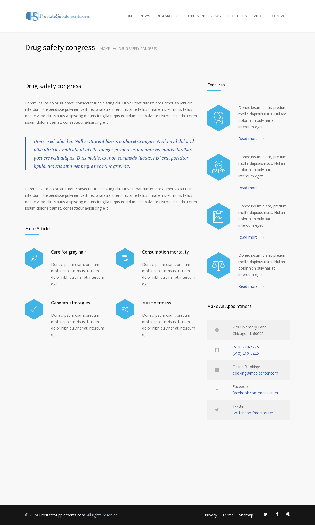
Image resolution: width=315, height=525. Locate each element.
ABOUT (259, 15)
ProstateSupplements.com (62, 515)
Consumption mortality (165, 252)
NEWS (145, 15)
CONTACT (279, 15)
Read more (248, 138)
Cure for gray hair (68, 252)
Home (105, 48)
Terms (228, 515)
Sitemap (246, 515)
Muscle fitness (156, 303)
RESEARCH (165, 15)
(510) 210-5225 (246, 346)
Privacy (211, 515)
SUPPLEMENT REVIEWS (202, 15)
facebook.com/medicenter (255, 392)
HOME (129, 15)
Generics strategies (70, 303)
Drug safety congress (53, 86)
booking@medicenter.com (255, 373)
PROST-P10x (237, 15)
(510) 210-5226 (246, 353)
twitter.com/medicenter (253, 412)
